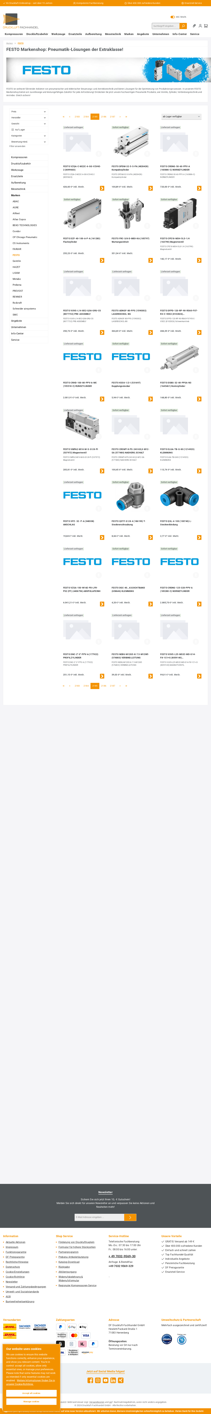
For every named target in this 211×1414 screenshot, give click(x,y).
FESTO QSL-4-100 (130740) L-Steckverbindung (176, 523)
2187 (112, 116)
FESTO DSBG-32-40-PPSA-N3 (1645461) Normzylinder (175, 384)
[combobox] (166, 26)
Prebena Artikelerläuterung (74, 1257)
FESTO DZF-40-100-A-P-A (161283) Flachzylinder (81, 240)
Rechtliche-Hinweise (17, 1261)
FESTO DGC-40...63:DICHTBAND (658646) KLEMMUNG (128, 589)
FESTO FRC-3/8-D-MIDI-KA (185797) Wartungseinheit (131, 240)
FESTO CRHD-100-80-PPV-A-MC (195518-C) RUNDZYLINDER (80, 384)
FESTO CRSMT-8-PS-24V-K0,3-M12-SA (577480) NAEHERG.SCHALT (130, 451)
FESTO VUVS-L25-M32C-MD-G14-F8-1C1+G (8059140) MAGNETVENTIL (178, 656)
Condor (17, 231)
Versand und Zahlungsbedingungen (26, 1286)
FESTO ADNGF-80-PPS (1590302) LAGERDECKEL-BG (129, 312)
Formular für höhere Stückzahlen (77, 1247)
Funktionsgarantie (16, 1252)
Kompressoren (19, 157)
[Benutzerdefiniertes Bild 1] (166, 1339)
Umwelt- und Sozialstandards (22, 1291)
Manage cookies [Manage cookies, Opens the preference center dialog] (31, 1401)
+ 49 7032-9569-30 (122, 1256)
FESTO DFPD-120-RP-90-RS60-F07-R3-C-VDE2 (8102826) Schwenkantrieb (179, 312)
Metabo (17, 279)
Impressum (12, 1247)
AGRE (16, 207)
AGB (8, 1296)
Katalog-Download (69, 1261)
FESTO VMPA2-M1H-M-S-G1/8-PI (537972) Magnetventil (80, 451)
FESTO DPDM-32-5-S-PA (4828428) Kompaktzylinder (130, 168)
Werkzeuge (17, 170)
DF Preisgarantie (15, 1257)
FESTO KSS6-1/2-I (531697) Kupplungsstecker (126, 384)
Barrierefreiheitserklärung (20, 1301)
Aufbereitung (18, 182)
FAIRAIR (17, 249)
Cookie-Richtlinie (15, 1276)
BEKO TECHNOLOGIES (25, 225)
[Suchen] (183, 26)
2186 (103, 116)
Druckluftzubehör (21, 163)
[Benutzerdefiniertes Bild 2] (181, 1339)
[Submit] (130, 1217)
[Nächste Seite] (120, 117)
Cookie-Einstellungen (17, 1271)
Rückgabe (64, 1266)
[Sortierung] (181, 117)
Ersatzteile (17, 176)
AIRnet (16, 213)
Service (15, 339)
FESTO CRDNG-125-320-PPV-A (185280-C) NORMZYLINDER (176, 589)
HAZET (16, 267)
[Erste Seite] (64, 117)
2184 (86, 116)
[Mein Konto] (200, 26)
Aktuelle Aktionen (15, 1242)
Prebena (17, 284)
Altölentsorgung (68, 1271)
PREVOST (18, 291)
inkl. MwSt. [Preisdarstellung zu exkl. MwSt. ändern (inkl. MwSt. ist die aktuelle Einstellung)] (179, 17)
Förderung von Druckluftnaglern (77, 1242)
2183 (77, 116)
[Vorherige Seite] (70, 117)
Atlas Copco (19, 219)
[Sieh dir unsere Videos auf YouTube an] (105, 1380)
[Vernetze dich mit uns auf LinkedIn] (113, 1380)
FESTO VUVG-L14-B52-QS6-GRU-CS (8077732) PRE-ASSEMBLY (82, 312)
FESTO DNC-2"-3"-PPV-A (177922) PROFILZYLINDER (80, 656)
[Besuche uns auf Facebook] (90, 1380)
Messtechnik (18, 189)
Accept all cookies (31, 1393)
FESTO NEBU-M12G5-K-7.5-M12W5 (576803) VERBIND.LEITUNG (130, 656)
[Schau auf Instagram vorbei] (97, 1380)
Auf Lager (20, 129)
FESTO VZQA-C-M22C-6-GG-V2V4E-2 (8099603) (82, 168)
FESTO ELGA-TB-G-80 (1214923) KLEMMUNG (177, 451)
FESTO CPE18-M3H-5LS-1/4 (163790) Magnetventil (175, 240)
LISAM (16, 273)
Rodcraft (17, 302)
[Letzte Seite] (126, 117)
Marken (15, 195)
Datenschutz (13, 1266)
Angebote (16, 320)
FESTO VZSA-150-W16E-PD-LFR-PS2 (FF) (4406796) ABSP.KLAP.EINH (82, 589)
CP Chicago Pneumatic (25, 237)
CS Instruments (21, 243)
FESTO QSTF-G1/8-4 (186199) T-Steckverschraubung (129, 523)
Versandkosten (96, 1402)
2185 (94, 116)
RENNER (17, 296)
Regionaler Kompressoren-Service (77, 1285)
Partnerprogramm (69, 1252)
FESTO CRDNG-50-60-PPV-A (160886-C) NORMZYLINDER (175, 168)
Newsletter (12, 1281)
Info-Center (17, 333)
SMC (15, 314)
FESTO (16, 255)
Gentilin (17, 261)
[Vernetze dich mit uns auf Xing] (120, 1380)
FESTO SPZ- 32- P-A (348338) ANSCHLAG (78, 523)
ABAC (16, 201)
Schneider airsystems (24, 308)
